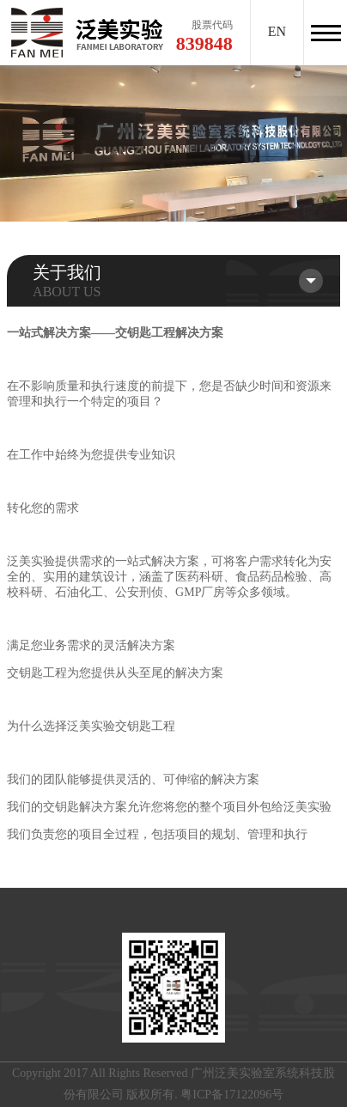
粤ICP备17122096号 (231, 1094)
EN (277, 31)
